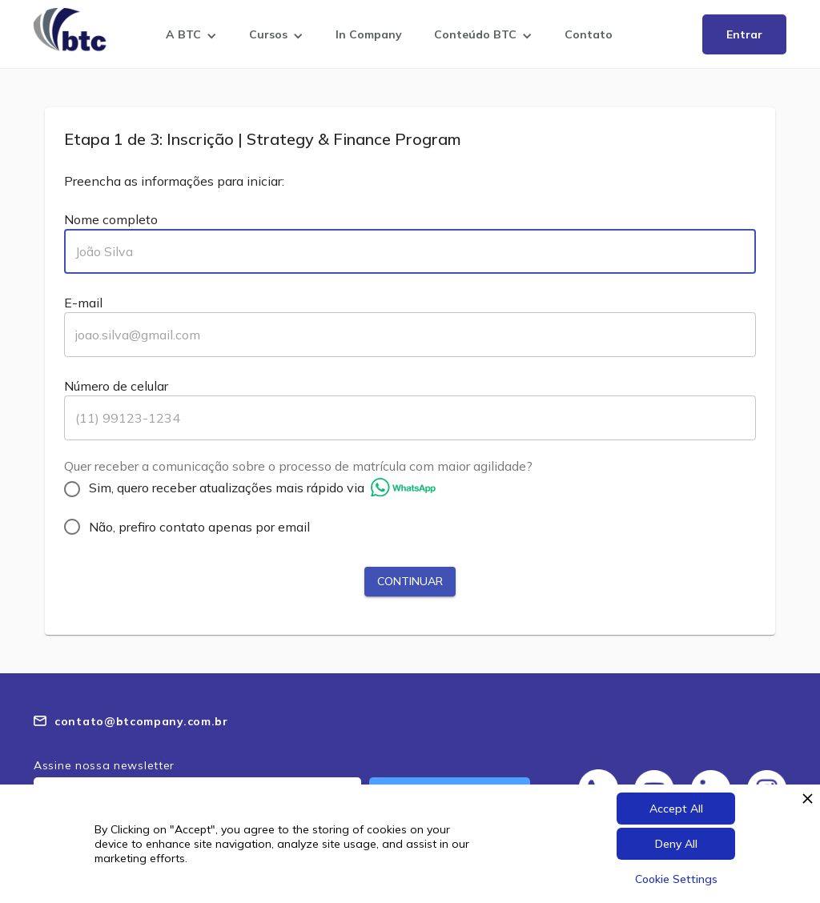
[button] (191, 37)
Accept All (676, 808)
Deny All (676, 844)
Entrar (744, 34)
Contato (589, 34)
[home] (74, 29)
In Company (369, 34)
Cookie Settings (676, 879)
